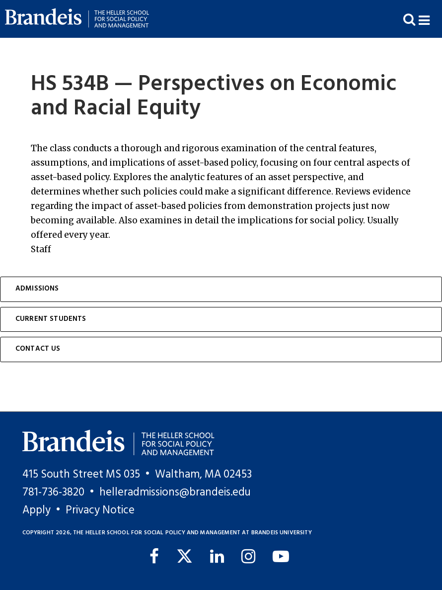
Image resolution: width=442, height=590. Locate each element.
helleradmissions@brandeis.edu (175, 492)
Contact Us (38, 349)
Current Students (50, 319)
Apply (36, 510)
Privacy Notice (100, 510)
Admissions (37, 289)
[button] (430, 19)
